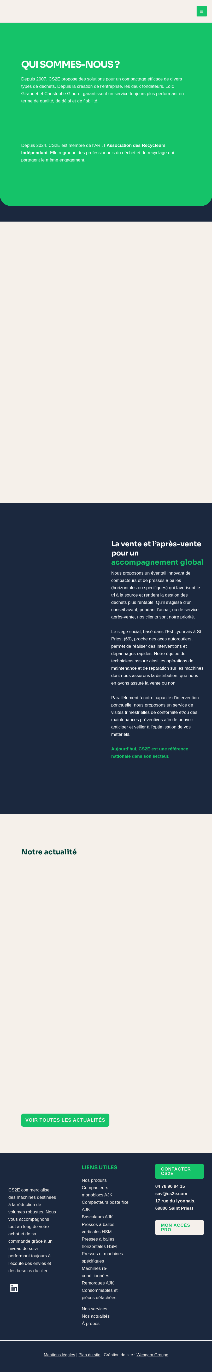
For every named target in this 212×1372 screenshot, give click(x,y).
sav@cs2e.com (171, 1193)
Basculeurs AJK (97, 1216)
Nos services (94, 1308)
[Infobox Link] (106, 144)
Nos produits (94, 1180)
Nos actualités (96, 1316)
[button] (65, 1120)
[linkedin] (14, 1288)
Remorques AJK (98, 1283)
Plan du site (90, 1355)
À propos (90, 1323)
